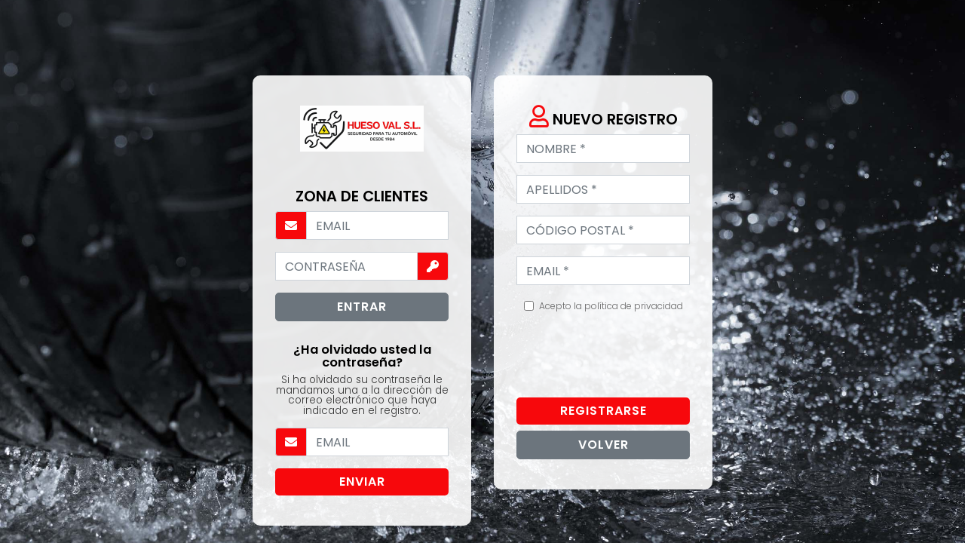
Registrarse (603, 410)
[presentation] (631, 356)
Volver (603, 444)
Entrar (362, 306)
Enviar (362, 481)
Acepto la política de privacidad (611, 305)
